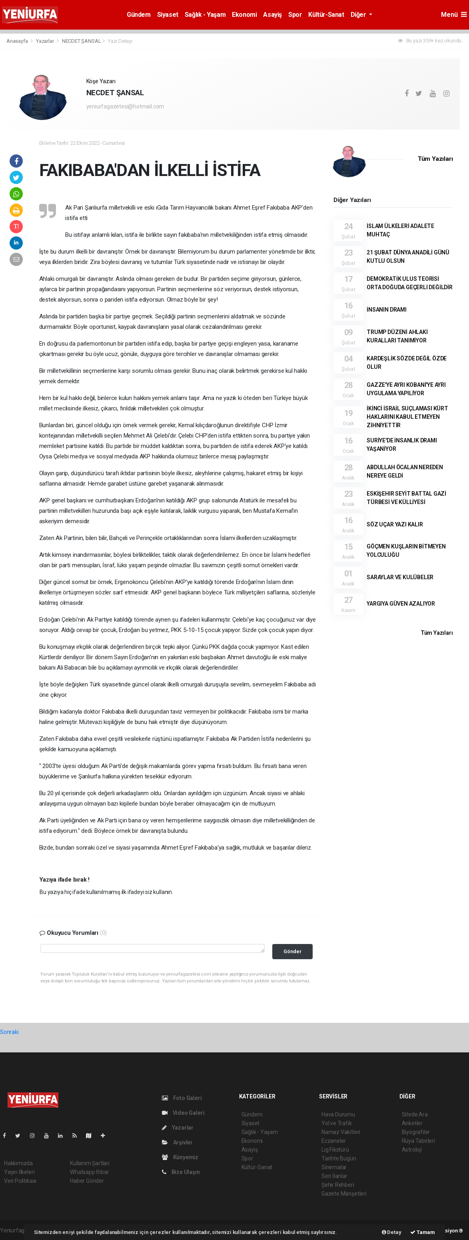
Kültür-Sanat (326, 14)
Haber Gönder (87, 1181)
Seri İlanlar (334, 1176)
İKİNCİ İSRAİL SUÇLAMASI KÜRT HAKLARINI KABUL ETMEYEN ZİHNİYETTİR (407, 416)
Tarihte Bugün (338, 1158)
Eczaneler (333, 1141)
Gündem (139, 14)
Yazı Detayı (120, 41)
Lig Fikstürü (335, 1149)
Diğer (359, 14)
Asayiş (272, 14)
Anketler (412, 1123)
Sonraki (9, 1032)
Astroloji (412, 1149)
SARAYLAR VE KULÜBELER (400, 577)
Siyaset (167, 14)
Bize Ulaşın (181, 1172)
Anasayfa (17, 41)
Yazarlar (45, 41)
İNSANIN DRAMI (387, 309)
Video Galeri (183, 1113)
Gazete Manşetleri (344, 1193)
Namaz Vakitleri (340, 1132)
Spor (295, 14)
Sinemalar (334, 1167)
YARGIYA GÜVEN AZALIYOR (401, 603)
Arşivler (177, 1142)
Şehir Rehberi (337, 1185)
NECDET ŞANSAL (81, 41)
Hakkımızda (18, 1163)
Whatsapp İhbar (89, 1172)
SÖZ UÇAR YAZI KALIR (395, 524)
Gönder (292, 951)
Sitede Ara (415, 1114)
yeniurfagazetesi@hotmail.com (125, 106)
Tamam (422, 1232)
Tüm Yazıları (435, 158)
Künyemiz (180, 1157)
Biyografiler (416, 1132)
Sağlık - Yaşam (205, 14)
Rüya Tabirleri (418, 1141)
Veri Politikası (20, 1181)
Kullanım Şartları (90, 1163)
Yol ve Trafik (336, 1123)
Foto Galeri (182, 1098)
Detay (391, 1232)
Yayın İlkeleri (19, 1172)
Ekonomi (244, 14)
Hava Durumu (338, 1114)
